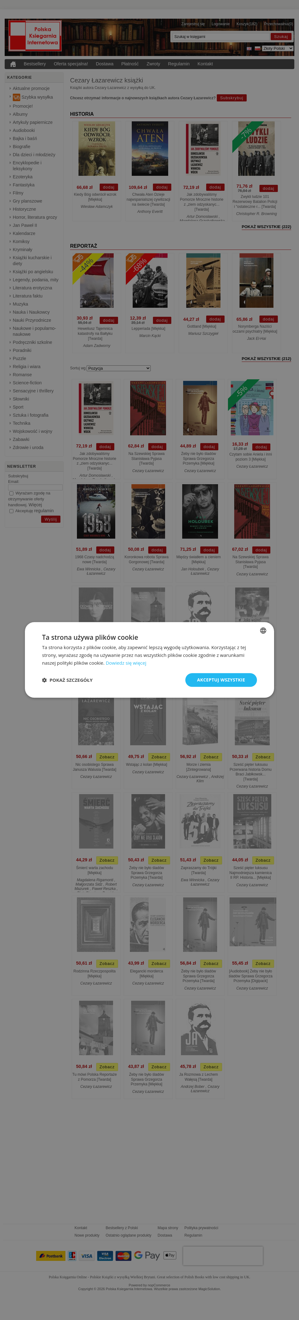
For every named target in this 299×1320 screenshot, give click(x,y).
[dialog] (149, 660)
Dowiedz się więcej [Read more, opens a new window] (126, 663)
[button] (67, 680)
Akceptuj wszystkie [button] (221, 680)
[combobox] (263, 630)
